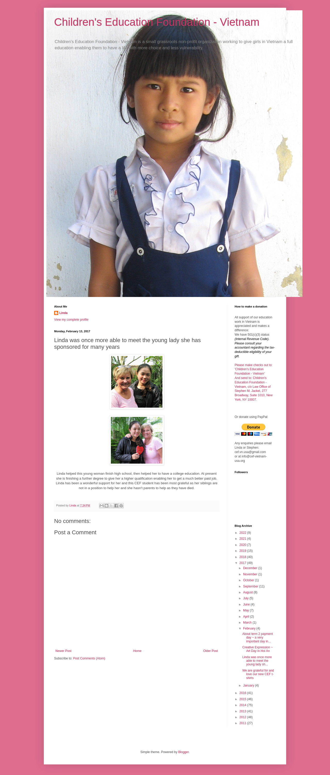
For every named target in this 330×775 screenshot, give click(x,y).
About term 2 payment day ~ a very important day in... (257, 637)
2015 (243, 699)
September (251, 586)
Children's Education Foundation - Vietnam (156, 22)
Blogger (183, 752)
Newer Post (63, 651)
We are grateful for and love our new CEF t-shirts (258, 674)
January (249, 685)
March (248, 622)
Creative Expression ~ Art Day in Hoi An (257, 649)
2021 (243, 538)
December (250, 568)
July (246, 598)
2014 (243, 705)
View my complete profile (71, 319)
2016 (243, 693)
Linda (63, 313)
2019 (243, 551)
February (249, 628)
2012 (243, 717)
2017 (243, 563)
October (249, 580)
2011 (243, 723)
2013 (243, 711)
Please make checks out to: (254, 365)
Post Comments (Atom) (89, 658)
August (248, 592)
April (246, 616)
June (247, 604)
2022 (243, 533)
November (250, 574)
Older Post (210, 651)
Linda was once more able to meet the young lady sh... (257, 660)
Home (137, 651)
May (246, 610)
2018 (243, 557)
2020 (243, 545)
